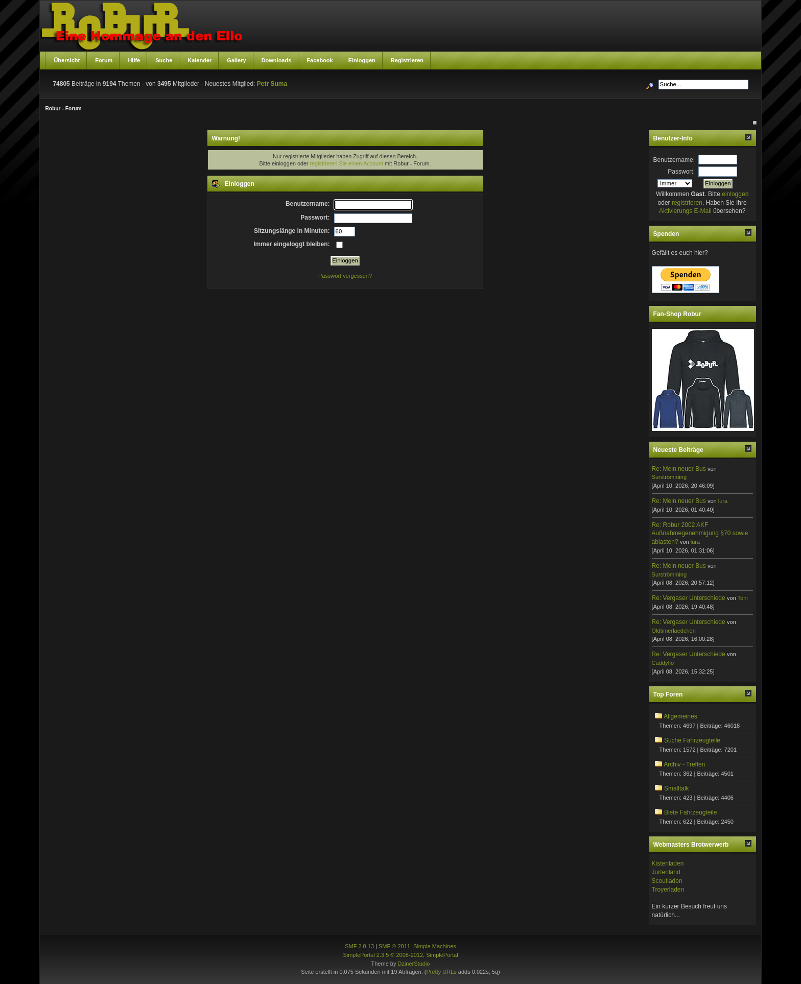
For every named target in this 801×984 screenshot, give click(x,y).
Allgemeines (680, 716)
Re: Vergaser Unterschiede (688, 598)
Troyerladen (668, 889)
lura (722, 501)
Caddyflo (663, 663)
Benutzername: (674, 159)
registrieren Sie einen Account (346, 163)
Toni (743, 598)
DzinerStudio (413, 964)
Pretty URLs (441, 972)
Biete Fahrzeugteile (690, 812)
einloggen (735, 194)
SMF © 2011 (394, 946)
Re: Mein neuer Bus (679, 468)
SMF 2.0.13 (359, 946)
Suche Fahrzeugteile (692, 740)
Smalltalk (676, 788)
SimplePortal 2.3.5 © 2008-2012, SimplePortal (400, 955)
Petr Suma (272, 83)
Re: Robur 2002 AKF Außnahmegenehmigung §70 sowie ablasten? (700, 533)
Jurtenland (666, 872)
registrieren (687, 202)
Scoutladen (667, 880)
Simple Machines (434, 946)
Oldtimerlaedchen (674, 631)
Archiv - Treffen (684, 764)
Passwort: (681, 171)
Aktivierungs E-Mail (685, 210)
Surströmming (669, 477)
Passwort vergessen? (345, 276)
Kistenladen (668, 863)
